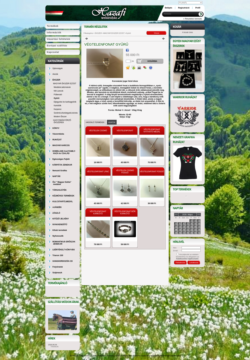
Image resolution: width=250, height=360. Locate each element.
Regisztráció (84, 356)
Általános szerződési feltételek (145, 356)
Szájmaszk (57, 273)
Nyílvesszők (57, 236)
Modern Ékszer (60, 116)
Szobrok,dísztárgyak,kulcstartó (67, 113)
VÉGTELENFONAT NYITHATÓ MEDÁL (151, 130)
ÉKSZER (98, 33)
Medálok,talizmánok (62, 87)
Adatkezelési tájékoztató (170, 356)
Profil (117, 356)
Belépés (168, 8)
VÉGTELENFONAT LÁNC (98, 171)
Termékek (74, 356)
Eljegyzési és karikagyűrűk (65, 102)
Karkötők (57, 105)
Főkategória (88, 33)
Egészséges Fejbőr (61, 159)
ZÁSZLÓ (56, 213)
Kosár (94, 356)
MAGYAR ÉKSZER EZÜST (114, 33)
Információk (126, 356)
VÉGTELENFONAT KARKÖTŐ (98, 212)
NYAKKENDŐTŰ (59, 224)
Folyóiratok (57, 267)
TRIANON (55, 347)
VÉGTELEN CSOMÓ (98, 130)
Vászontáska (58, 134)
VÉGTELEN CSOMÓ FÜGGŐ (125, 171)
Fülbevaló (58, 94)
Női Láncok (58, 91)
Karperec (58, 109)
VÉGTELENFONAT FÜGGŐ (152, 171)
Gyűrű (56, 98)
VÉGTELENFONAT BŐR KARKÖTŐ (125, 212)
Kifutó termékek (59, 230)
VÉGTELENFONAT (125, 130)
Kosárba (152, 61)
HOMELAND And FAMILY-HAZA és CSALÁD (64, 152)
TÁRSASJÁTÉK (59, 190)
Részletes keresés (106, 356)
